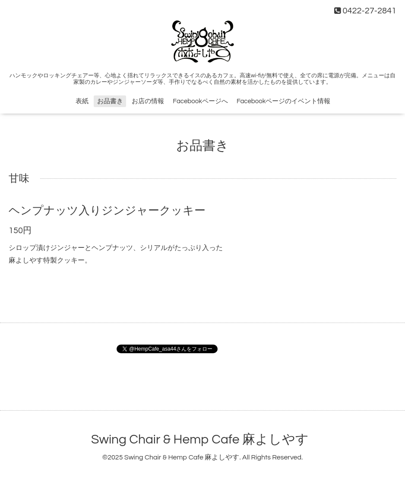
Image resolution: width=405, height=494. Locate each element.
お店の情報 (148, 101)
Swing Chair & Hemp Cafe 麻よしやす (200, 439)
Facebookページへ (200, 101)
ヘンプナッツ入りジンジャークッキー (107, 210)
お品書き (110, 101)
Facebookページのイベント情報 (283, 101)
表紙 (82, 101)
